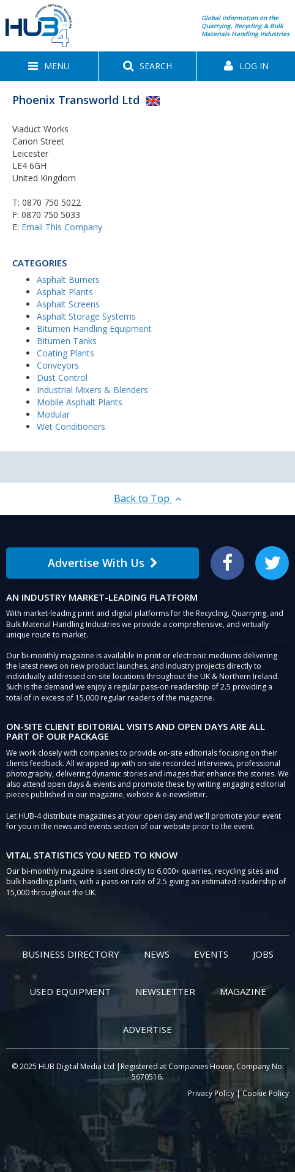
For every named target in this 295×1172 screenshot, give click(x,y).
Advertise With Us (103, 562)
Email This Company (61, 227)
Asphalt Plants (65, 292)
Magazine (243, 991)
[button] (49, 66)
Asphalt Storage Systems (86, 316)
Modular (53, 414)
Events (211, 954)
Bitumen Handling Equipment (94, 328)
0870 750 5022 (51, 202)
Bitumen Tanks (67, 341)
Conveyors (58, 365)
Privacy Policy (211, 1093)
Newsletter (165, 991)
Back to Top (147, 498)
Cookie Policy (265, 1093)
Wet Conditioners (71, 426)
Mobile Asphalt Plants (79, 402)
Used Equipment (70, 991)
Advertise (147, 1029)
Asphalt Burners (68, 279)
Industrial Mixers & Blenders (92, 390)
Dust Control (62, 377)
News (157, 954)
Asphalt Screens (68, 304)
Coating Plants (65, 353)
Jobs (263, 954)
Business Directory (70, 954)
